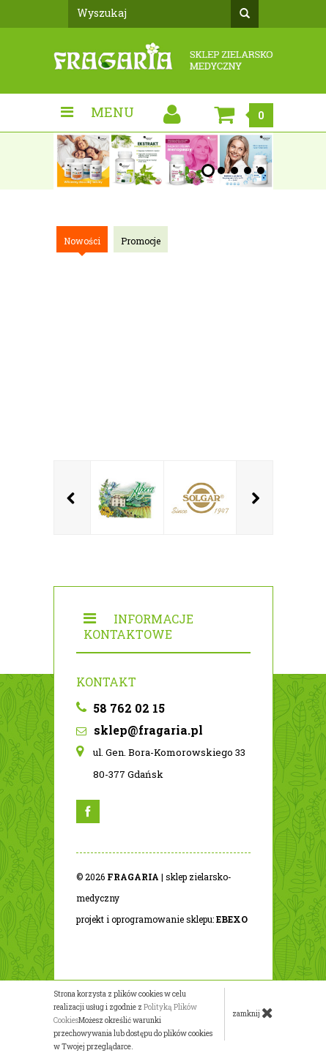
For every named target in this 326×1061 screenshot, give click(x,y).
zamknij (252, 1012)
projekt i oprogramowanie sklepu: (162, 919)
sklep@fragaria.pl (139, 730)
